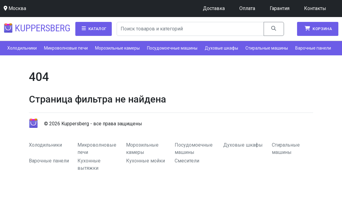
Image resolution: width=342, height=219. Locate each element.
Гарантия (279, 8)
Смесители (187, 161)
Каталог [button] (93, 28)
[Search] (190, 29)
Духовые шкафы (221, 48)
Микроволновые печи (66, 48)
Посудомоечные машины (172, 48)
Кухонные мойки (145, 161)
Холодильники (22, 48)
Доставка (214, 8)
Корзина (317, 28)
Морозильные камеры (117, 48)
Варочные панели (313, 48)
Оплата (247, 8)
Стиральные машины (266, 48)
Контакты (315, 8)
